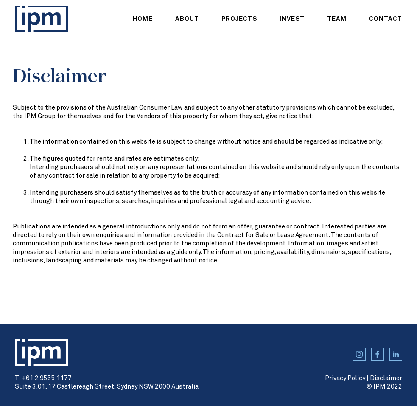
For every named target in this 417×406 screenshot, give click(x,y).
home (143, 19)
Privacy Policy (345, 378)
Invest (292, 19)
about (187, 19)
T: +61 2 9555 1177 (43, 378)
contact (385, 19)
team (337, 19)
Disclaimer (386, 378)
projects (239, 19)
